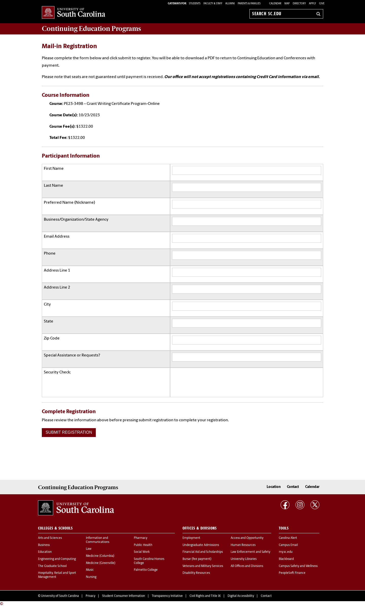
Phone (50, 254)
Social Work (142, 552)
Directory (299, 3)
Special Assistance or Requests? (72, 355)
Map (287, 3)
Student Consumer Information (123, 596)
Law (89, 549)
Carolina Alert (288, 538)
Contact (293, 487)
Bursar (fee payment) (196, 559)
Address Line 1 (57, 271)
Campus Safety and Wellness (298, 566)
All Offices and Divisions (247, 566)
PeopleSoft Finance (292, 573)
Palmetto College (146, 570)
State (48, 321)
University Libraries (244, 559)
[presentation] (210, 379)
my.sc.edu (286, 552)
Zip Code (52, 338)
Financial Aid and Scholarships (202, 552)
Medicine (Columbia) (100, 556)
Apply (312, 3)
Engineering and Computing (57, 559)
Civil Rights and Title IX (205, 596)
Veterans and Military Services (202, 566)
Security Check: (57, 372)
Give (321, 3)
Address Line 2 (57, 288)
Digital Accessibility (241, 596)
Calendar (275, 3)
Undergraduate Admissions (200, 545)
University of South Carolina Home (73, 13)
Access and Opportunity (247, 538)
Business (44, 545)
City (47, 304)
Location (274, 487)
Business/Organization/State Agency (76, 220)
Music (90, 570)
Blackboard (286, 559)
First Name (54, 169)
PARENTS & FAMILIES (249, 3)
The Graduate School (52, 566)
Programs (91, 28)
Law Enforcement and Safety (250, 552)
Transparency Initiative (167, 596)
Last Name (53, 186)
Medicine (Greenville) (100, 563)
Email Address (56, 237)
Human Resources (243, 545)
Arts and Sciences (50, 538)
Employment (191, 538)
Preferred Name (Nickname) (69, 203)
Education (45, 552)
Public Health (143, 545)
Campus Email (288, 545)
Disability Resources (196, 573)
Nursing (91, 577)
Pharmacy (140, 538)
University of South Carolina (60, 596)
